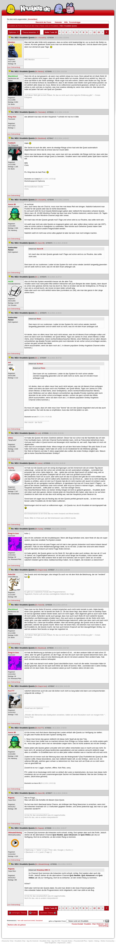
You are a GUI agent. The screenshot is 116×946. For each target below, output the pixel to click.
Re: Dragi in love (41, 570)
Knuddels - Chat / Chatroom (94, 924)
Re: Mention (39, 71)
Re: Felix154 (40, 605)
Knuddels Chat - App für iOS (50, 941)
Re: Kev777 (39, 728)
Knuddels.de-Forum (15, 26)
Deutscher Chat (7, 941)
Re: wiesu (39, 463)
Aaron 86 (40, 249)
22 (94, 32)
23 (99, 32)
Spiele (91, 941)
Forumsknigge (74, 22)
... (70, 32)
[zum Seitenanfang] (14, 67)
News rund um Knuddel (49, 26)
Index (32, 913)
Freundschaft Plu (80, 941)
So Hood (40, 363)
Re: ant (38, 433)
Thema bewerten (30, 32)
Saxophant (39, 920)
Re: (37, 277)
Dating (96, 941)
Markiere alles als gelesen (17, 925)
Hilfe (66, 22)
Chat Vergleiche (50, 943)
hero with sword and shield (26, 920)
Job (69, 943)
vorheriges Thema (17, 913)
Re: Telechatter (40, 112)
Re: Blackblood (40, 138)
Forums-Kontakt (77, 924)
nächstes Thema (48, 913)
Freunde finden (66, 941)
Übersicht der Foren (43, 22)
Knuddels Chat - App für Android (26, 941)
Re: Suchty (39, 529)
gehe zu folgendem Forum (57, 921)
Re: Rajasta (39, 828)
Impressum (62, 943)
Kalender (58, 22)
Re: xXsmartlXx (41, 37)
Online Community (107, 941)
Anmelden (32, 19)
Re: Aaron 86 (40, 243)
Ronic (39, 319)
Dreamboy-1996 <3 (43, 870)
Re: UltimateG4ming (42, 864)
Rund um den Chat (31, 26)
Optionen (14, 32)
